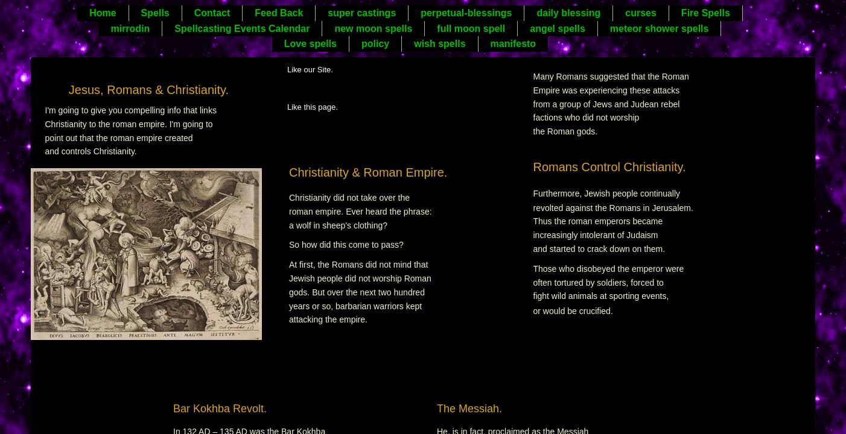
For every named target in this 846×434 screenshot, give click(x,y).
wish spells (439, 44)
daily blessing (568, 13)
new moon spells (373, 29)
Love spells (310, 44)
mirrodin (130, 29)
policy (375, 44)
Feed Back (279, 13)
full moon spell (471, 29)
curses (641, 13)
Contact (212, 13)
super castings (362, 13)
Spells (155, 13)
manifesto (513, 44)
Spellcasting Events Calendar (242, 29)
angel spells (557, 29)
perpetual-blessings (466, 13)
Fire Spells (705, 13)
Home (102, 13)
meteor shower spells (659, 29)
